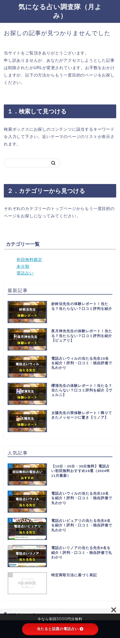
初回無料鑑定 (29, 259)
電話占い (25, 273)
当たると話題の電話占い (60, 629)
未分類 (22, 266)
